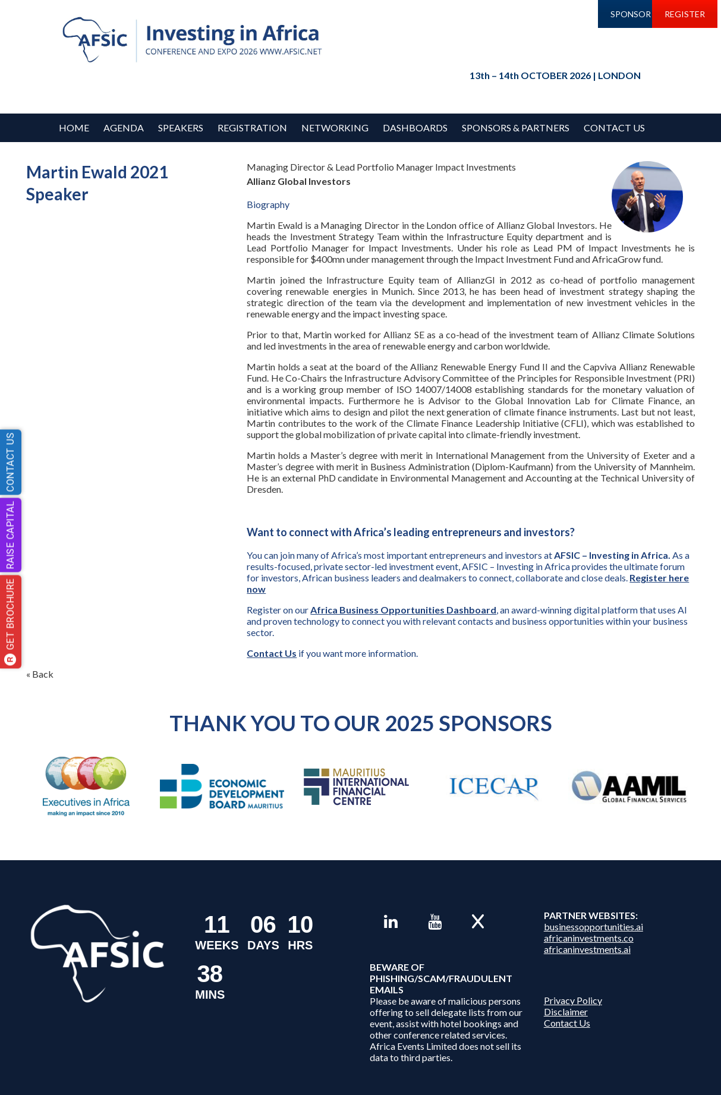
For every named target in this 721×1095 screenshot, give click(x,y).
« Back (39, 673)
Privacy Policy (573, 1000)
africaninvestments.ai (587, 949)
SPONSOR (630, 14)
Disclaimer (566, 1011)
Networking (335, 127)
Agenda (123, 127)
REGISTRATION (252, 127)
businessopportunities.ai (593, 926)
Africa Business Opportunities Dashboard (403, 609)
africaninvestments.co (589, 937)
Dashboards (415, 127)
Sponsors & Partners (515, 127)
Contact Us (614, 127)
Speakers (180, 127)
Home (74, 127)
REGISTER (685, 14)
